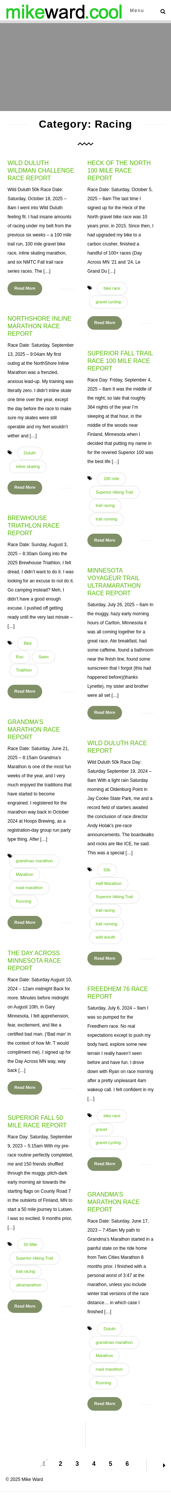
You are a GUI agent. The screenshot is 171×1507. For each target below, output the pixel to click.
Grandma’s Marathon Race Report (34, 729)
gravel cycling (108, 302)
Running (23, 901)
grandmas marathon (34, 860)
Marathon (24, 874)
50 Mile (30, 1244)
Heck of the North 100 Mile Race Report (119, 170)
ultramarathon (28, 1285)
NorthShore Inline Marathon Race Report (40, 326)
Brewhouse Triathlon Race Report (34, 525)
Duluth (30, 453)
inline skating (28, 466)
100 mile (111, 478)
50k (107, 870)
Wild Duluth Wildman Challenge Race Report (41, 170)
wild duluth (105, 937)
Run (19, 657)
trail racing (105, 505)
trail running (106, 519)
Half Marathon (109, 883)
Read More (24, 288)
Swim (43, 657)
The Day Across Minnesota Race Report (34, 960)
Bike (28, 643)
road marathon (29, 887)
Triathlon (24, 670)
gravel (101, 1129)
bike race (112, 288)
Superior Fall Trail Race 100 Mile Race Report (120, 361)
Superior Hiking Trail (114, 492)
